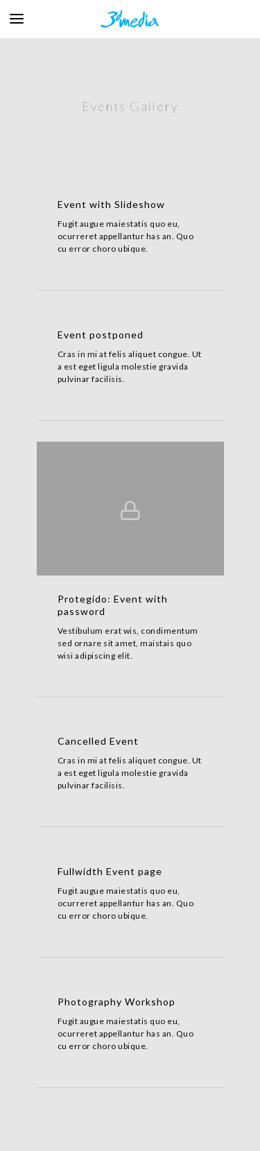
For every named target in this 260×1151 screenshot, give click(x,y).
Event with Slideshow (111, 204)
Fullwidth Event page (110, 871)
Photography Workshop (116, 1001)
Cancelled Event (98, 741)
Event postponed (101, 334)
